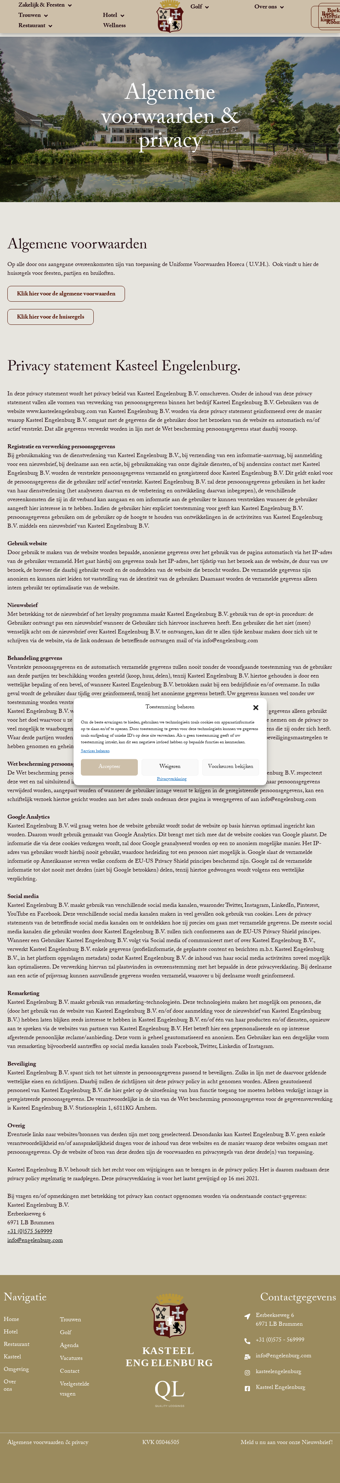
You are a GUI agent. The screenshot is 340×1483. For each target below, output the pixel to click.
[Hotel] (114, 16)
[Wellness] (114, 26)
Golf (65, 1333)
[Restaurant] (36, 27)
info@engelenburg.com (35, 1241)
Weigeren (170, 767)
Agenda (69, 1346)
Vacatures (71, 1359)
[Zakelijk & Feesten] (46, 6)
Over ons (10, 1386)
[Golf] (200, 8)
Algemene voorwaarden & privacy (47, 1443)
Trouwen (70, 1320)
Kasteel (12, 1357)
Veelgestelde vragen (74, 1390)
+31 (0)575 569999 (29, 1232)
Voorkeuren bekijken (230, 767)
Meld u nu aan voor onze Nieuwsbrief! (287, 1443)
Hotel (11, 1332)
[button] (256, 707)
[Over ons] (270, 8)
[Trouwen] (34, 16)
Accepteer (109, 767)
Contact (69, 1372)
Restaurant (13, 1345)
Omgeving (13, 1370)
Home (11, 1320)
